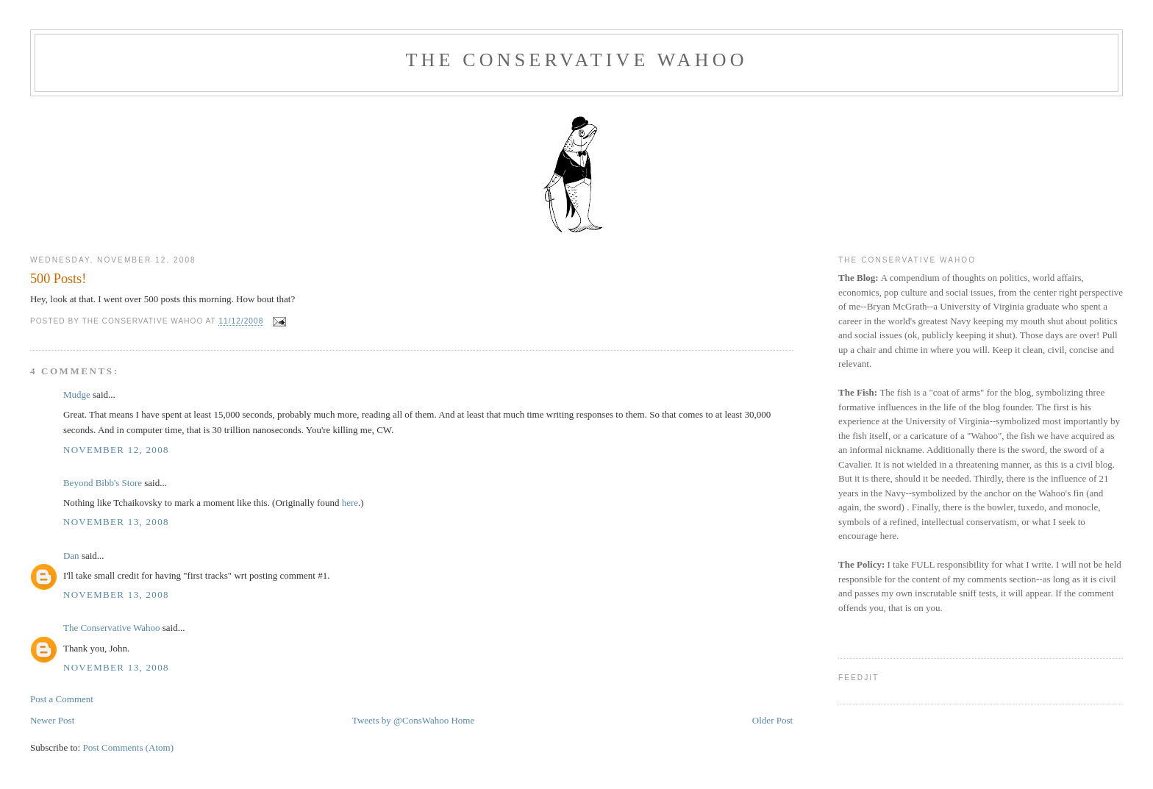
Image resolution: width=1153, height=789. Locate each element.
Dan (71, 555)
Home (462, 720)
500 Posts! (58, 278)
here (350, 502)
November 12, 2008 (116, 449)
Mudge (76, 394)
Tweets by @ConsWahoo (400, 720)
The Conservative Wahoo (576, 60)
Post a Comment (61, 698)
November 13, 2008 (116, 521)
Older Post (772, 720)
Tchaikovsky (137, 502)
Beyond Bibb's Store (102, 482)
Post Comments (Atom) (128, 747)
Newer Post (52, 720)
